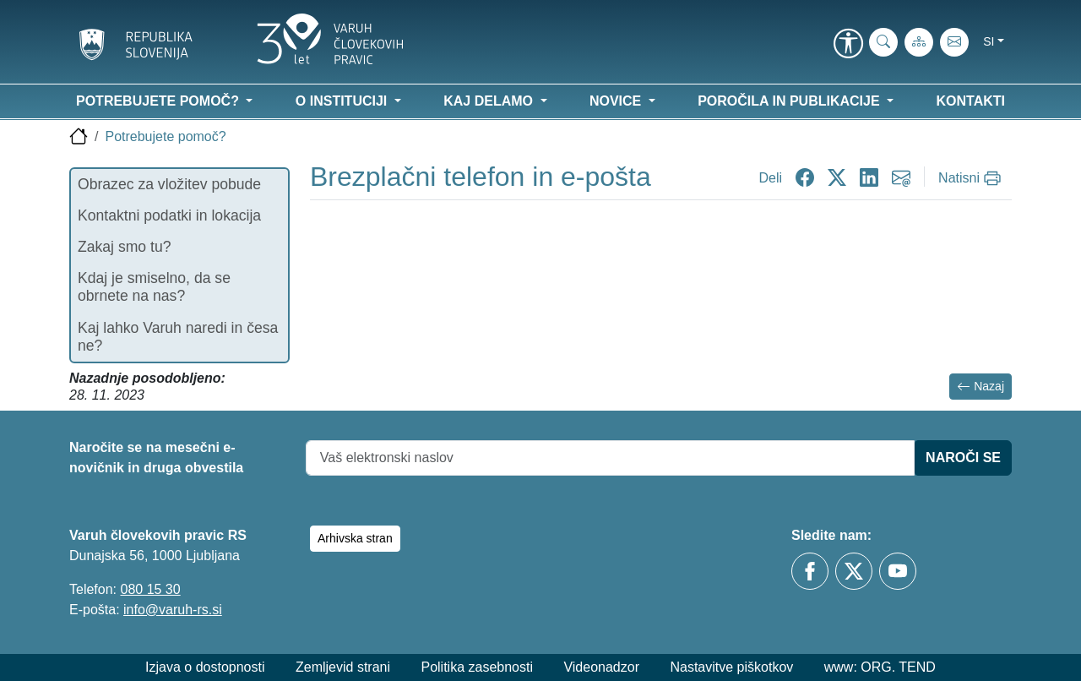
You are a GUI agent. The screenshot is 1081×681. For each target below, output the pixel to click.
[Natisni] (971, 178)
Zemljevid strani (343, 667)
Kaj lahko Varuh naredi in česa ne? (178, 336)
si (988, 41)
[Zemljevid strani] (918, 42)
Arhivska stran (355, 538)
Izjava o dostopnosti (204, 667)
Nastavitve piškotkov (731, 667)
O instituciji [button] (343, 101)
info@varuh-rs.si (172, 609)
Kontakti (971, 101)
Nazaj (980, 386)
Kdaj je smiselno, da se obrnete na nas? (154, 287)
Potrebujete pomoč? (165, 136)
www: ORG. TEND (880, 667)
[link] (848, 44)
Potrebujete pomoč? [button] (159, 101)
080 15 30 (150, 589)
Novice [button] (617, 101)
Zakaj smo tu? (124, 246)
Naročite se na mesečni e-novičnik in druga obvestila (156, 457)
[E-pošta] (954, 42)
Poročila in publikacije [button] (790, 101)
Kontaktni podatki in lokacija (169, 215)
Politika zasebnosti (477, 667)
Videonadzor (601, 667)
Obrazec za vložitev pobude (169, 184)
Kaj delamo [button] (489, 101)
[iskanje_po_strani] (883, 42)
